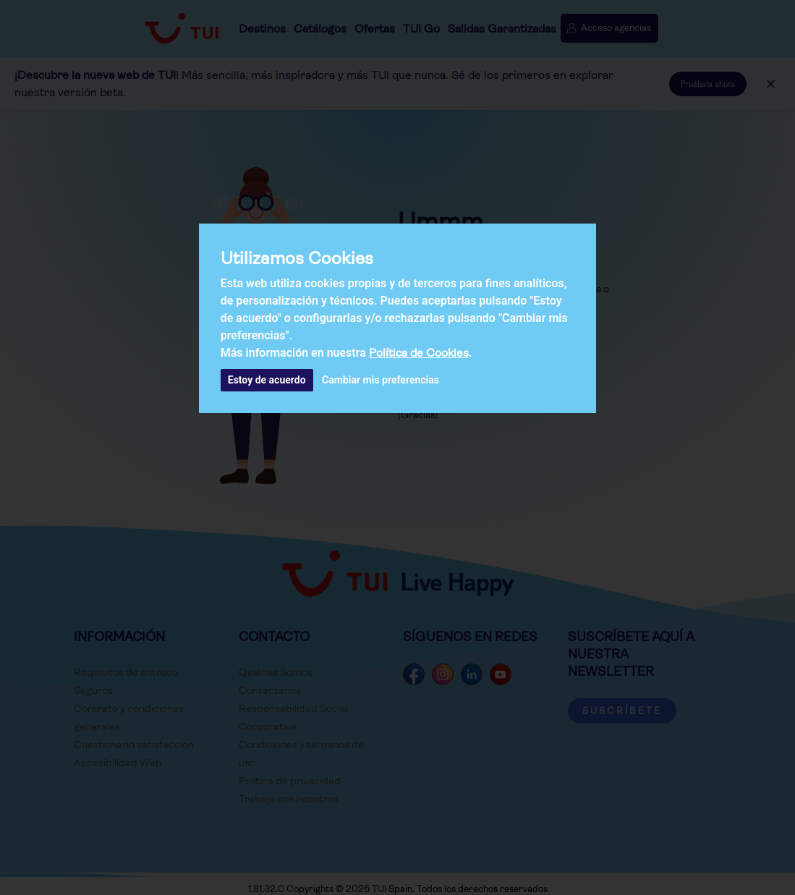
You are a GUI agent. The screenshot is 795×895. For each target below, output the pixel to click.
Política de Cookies (419, 353)
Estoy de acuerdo (267, 380)
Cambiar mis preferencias (380, 380)
